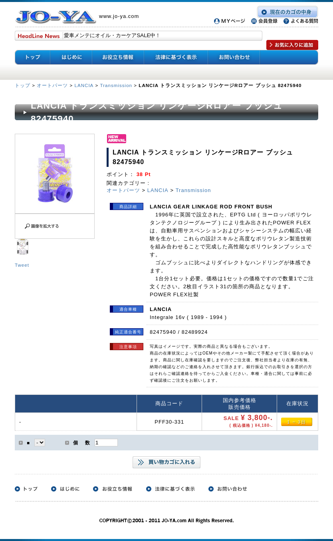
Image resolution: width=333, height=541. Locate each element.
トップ (23, 85)
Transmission (116, 85)
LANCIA (83, 85)
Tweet (22, 265)
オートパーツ (52, 85)
